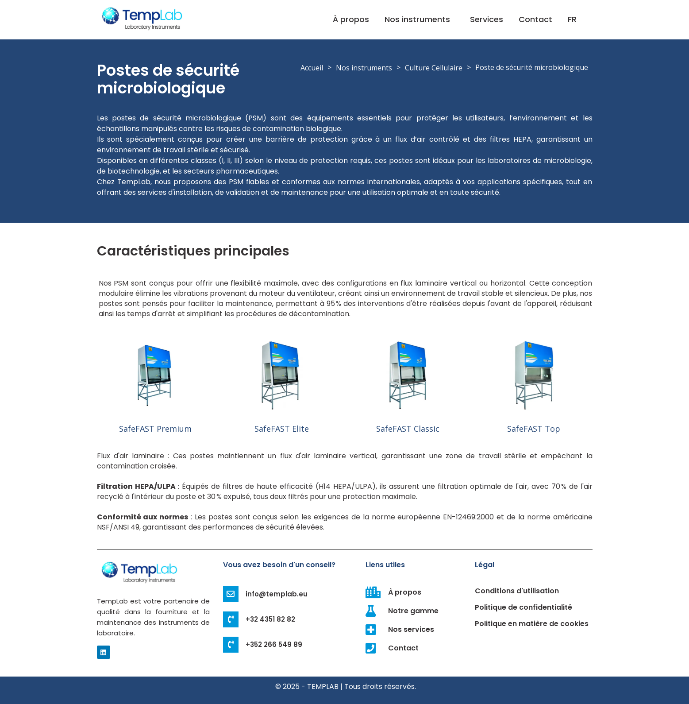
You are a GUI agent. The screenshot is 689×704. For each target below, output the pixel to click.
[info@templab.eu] (231, 594)
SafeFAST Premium (155, 428)
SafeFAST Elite (281, 428)
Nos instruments (417, 19)
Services (486, 19)
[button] (419, 19)
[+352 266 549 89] (231, 645)
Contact (535, 19)
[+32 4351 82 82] (231, 619)
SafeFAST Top (533, 428)
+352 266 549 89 (274, 644)
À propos (351, 19)
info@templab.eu (277, 594)
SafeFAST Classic (407, 428)
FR (572, 19)
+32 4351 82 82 (271, 619)
